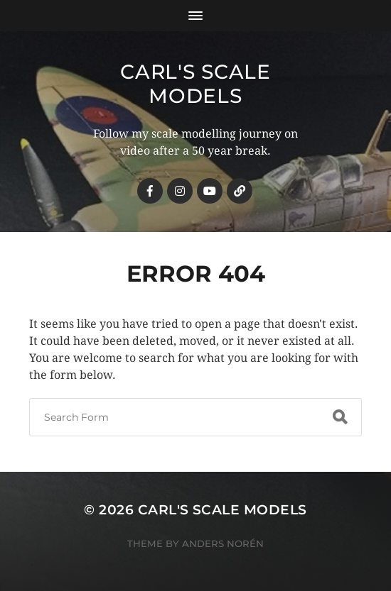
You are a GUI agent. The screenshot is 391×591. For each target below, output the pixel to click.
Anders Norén (223, 543)
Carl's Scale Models (195, 84)
